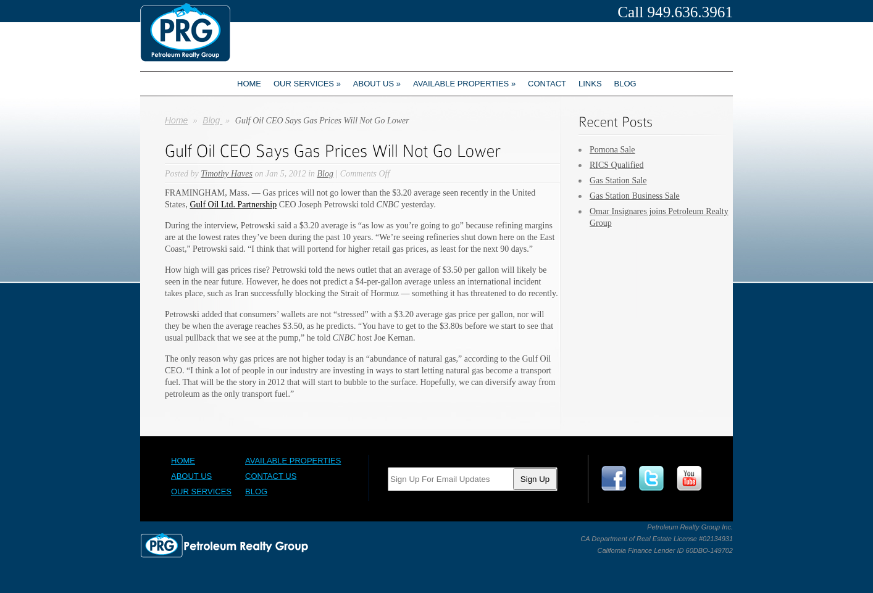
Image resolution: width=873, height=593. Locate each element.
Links (590, 83)
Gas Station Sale (618, 180)
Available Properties (464, 83)
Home (249, 83)
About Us (191, 476)
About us (377, 83)
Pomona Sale (612, 149)
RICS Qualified (617, 165)
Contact (547, 83)
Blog (625, 83)
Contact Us (270, 476)
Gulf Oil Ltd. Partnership (233, 204)
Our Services (307, 83)
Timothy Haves (227, 173)
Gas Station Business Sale (635, 196)
